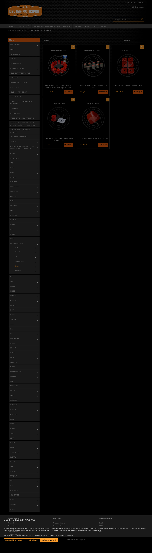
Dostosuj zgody (33, 540)
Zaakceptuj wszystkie (49, 540)
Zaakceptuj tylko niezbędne (14, 540)
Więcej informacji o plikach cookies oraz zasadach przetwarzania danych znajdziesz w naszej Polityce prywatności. (39, 535)
